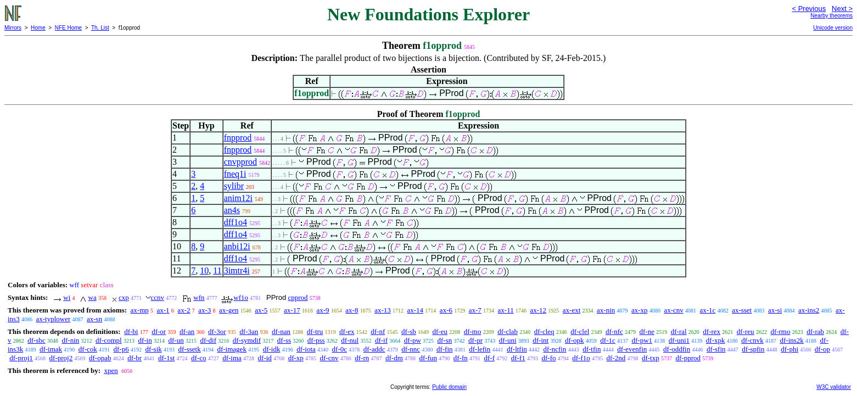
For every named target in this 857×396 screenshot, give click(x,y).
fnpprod (238, 137)
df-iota (306, 349)
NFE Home (68, 28)
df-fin (444, 349)
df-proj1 (21, 358)
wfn (198, 297)
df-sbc (36, 340)
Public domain (449, 387)
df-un (175, 340)
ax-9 (322, 310)
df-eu (440, 331)
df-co (198, 358)
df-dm (394, 358)
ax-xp (639, 310)
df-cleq (544, 331)
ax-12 (538, 310)
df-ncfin (555, 349)
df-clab (507, 331)
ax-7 (475, 310)
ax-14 (415, 310)
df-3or (217, 331)
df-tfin (591, 349)
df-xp (296, 358)
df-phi (789, 349)
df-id (265, 358)
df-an (187, 331)
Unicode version (833, 28)
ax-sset (742, 310)
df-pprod (688, 358)
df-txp (650, 358)
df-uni (508, 340)
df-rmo (780, 331)
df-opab (100, 358)
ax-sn (94, 319)
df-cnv (329, 358)
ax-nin (606, 310)
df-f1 (518, 358)
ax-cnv (673, 310)
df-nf (378, 331)
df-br (134, 358)
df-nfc (614, 331)
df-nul (350, 340)
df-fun (428, 358)
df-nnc (410, 349)
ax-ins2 (808, 310)
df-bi (131, 331)
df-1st (166, 358)
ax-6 (446, 310)
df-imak (51, 349)
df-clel (579, 331)
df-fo (549, 358)
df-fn (460, 358)
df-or (159, 331)
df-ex (346, 331)
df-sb (408, 331)
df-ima (232, 358)
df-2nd (616, 358)
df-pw (412, 340)
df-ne (647, 331)
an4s (232, 210)
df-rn (362, 358)
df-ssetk (189, 349)
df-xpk (715, 340)
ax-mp (140, 310)
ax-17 (292, 310)
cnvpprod (240, 161)
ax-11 (506, 310)
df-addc (374, 349)
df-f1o (581, 358)
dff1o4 (235, 222)
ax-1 (163, 310)
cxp (124, 297)
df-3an (248, 331)
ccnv (158, 297)
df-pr (475, 340)
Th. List (100, 28)
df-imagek (231, 349)
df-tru (315, 331)
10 (204, 270)
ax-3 (204, 310)
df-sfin (716, 349)
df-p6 (121, 349)
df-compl (109, 340)
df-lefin (479, 349)
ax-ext (571, 310)
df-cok (88, 349)
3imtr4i (237, 270)
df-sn (445, 340)
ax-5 (261, 310)
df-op (822, 349)
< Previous (809, 8)
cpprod (297, 297)
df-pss (316, 340)
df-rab (815, 331)
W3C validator (833, 387)
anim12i (238, 198)
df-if (381, 340)
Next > (842, 8)
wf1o (240, 297)
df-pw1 (642, 340)
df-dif (208, 340)
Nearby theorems (831, 16)
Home (38, 28)
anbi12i (237, 246)
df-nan (281, 331)
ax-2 (183, 310)
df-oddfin (676, 349)
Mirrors (12, 28)
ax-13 (382, 310)
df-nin (71, 340)
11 (217, 270)
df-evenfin (632, 349)
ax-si (775, 310)
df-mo (472, 331)
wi (66, 297)
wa (92, 297)
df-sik (153, 349)
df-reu (745, 331)
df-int (540, 340)
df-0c (339, 349)
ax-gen (228, 310)
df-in (145, 340)
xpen (110, 370)
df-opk (574, 340)
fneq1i (235, 174)
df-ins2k (791, 340)
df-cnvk (752, 340)
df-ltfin (517, 349)
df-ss (284, 340)
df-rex (711, 331)
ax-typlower (53, 319)
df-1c (607, 340)
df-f (489, 358)
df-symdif (247, 340)
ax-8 (351, 310)
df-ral (679, 331)
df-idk (272, 349)
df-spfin (753, 349)
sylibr (234, 186)
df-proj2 (61, 358)
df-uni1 (679, 340)
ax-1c (708, 310)
